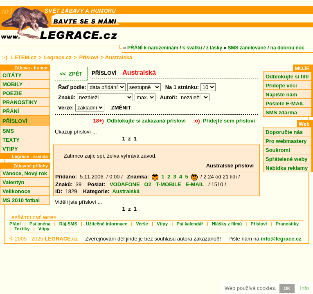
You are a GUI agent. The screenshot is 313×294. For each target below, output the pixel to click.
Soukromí (278, 150)
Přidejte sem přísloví (229, 121)
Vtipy (162, 223)
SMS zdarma (281, 112)
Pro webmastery (286, 141)
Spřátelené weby (287, 159)
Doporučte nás (284, 132)
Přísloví (88, 57)
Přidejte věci (281, 85)
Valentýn (13, 182)
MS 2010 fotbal (21, 200)
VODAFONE (125, 184)
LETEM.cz (23, 57)
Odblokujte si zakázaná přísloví (146, 121)
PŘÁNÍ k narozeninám (152, 48)
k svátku (192, 48)
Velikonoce (16, 191)
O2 (147, 184)
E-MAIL (195, 184)
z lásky (214, 48)
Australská (125, 191)
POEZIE (12, 93)
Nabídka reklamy (287, 168)
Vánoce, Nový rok (24, 173)
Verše (142, 223)
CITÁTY (12, 75)
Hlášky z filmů (227, 223)
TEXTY (11, 140)
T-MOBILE (168, 184)
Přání (15, 223)
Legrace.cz (57, 57)
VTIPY (10, 149)
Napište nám (281, 94)
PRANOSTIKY (19, 102)
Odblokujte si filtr (287, 77)
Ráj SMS (68, 223)
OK (287, 288)
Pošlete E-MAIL (285, 103)
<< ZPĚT (71, 74)
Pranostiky (287, 223)
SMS (8, 131)
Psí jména (39, 223)
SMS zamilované (247, 48)
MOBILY (12, 84)
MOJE (302, 68)
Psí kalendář (190, 223)
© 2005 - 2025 (43, 239)
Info (304, 288)
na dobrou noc (287, 48)
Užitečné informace (106, 223)
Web (304, 124)
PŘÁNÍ (10, 111)
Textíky (21, 228)
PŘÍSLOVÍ (14, 121)
